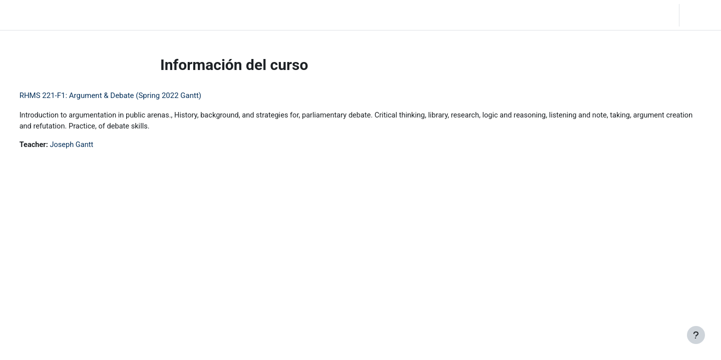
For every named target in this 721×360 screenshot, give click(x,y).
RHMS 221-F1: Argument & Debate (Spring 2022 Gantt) (129, 95)
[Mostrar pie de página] (696, 335)
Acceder (699, 15)
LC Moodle (30, 15)
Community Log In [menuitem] (161, 15)
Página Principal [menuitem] (96, 15)
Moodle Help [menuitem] (221, 15)
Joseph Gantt (92, 145)
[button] (620, 15)
